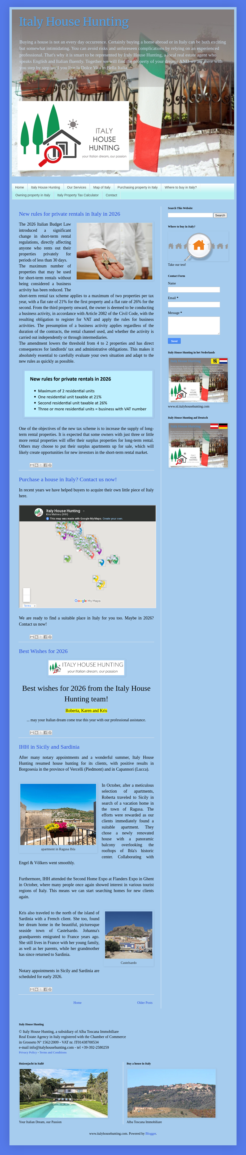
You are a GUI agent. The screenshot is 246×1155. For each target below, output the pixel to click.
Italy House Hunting (45, 187)
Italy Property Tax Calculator (78, 195)
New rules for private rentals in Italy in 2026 (69, 214)
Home (19, 187)
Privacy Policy (28, 1052)
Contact (111, 195)
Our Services (76, 187)
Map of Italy (101, 187)
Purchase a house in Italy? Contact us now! (68, 479)
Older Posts (145, 1003)
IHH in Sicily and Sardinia (49, 747)
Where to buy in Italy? (181, 187)
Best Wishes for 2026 (43, 651)
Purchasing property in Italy (138, 187)
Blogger (150, 1133)
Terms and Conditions (53, 1052)
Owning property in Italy (32, 195)
